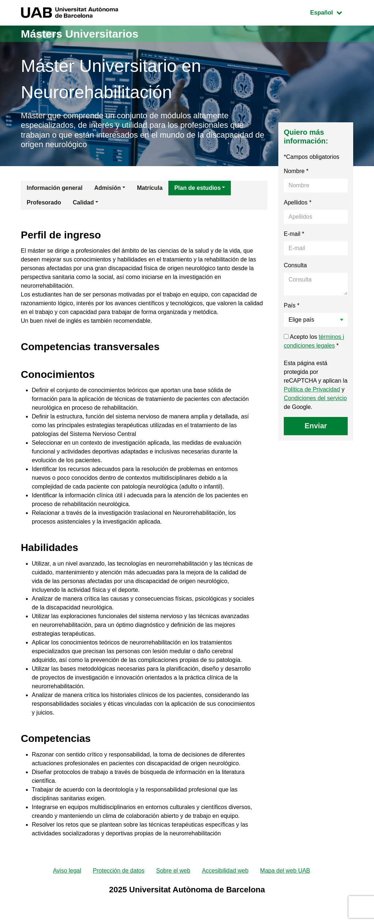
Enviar (316, 426)
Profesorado (44, 202)
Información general (55, 188)
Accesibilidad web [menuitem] (225, 871)
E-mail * (294, 234)
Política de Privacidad (312, 389)
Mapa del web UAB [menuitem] (285, 871)
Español (331, 12)
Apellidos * (298, 202)
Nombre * (296, 171)
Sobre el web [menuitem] (173, 871)
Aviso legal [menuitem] (67, 871)
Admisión (107, 188)
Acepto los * (314, 341)
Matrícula (150, 188)
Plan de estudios (197, 188)
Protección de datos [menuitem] (118, 871)
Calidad (83, 202)
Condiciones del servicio (315, 398)
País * (291, 305)
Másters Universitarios (79, 34)
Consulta (295, 265)
